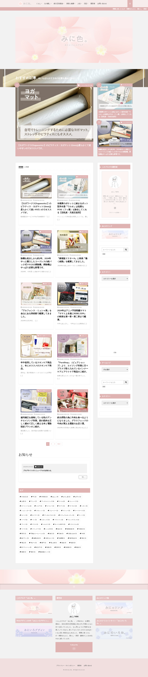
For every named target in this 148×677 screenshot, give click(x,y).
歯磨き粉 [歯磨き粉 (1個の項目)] (37, 538)
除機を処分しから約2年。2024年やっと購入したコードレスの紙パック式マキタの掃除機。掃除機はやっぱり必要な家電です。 (114, 151)
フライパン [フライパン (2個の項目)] (58, 519)
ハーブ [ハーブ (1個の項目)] (24, 519)
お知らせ (39, 467)
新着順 (21, 167)
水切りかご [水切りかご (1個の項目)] (49, 538)
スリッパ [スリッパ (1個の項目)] (66, 510)
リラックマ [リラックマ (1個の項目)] (36, 529)
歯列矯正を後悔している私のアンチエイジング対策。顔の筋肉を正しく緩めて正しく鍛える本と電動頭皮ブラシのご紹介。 (36, 422)
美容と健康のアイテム (45, 335)
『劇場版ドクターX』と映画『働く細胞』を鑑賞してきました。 (72, 260)
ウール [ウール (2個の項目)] (62, 501)
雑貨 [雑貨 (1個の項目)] (23, 552)
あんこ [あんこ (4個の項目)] (55, 496)
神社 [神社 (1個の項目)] (84, 538)
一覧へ (83, 477)
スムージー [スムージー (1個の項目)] (53, 510)
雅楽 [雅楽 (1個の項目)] (78, 547)
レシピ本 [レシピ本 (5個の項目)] (49, 529)
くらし (38, 3)
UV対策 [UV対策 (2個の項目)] (44, 496)
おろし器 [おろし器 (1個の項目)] (66, 496)
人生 (79, 3)
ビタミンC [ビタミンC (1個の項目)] (45, 519)
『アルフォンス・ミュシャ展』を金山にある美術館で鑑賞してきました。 (36, 313)
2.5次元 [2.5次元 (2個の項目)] (24, 496)
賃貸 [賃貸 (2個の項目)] (73, 542)
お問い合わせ (102, 3)
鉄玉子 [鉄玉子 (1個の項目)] (39, 547)
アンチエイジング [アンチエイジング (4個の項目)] (47, 501)
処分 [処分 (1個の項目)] (59, 529)
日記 (85, 3)
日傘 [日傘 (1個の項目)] (61, 533)
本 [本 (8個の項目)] (83, 533)
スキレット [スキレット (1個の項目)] (40, 510)
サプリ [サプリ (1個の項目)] (62, 506)
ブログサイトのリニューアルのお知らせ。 (38, 470)
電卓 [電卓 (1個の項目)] (33, 552)
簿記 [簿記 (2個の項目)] (23, 542)
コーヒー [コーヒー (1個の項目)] (50, 506)
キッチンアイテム (127, 84)
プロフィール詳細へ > (115, 212)
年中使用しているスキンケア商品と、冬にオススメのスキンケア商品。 (36, 365)
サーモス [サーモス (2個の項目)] (73, 506)
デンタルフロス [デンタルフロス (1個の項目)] (49, 515)
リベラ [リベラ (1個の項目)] (24, 529)
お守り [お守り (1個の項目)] (78, 496)
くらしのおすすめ (86, 85)
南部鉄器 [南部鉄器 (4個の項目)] (70, 529)
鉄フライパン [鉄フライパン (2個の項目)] (26, 547)
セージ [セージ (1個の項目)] (24, 515)
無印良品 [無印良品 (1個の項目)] (73, 538)
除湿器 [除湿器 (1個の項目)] (68, 547)
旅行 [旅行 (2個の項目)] (51, 533)
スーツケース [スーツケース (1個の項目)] (80, 510)
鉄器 (104, 254)
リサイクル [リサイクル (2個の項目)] (74, 524)
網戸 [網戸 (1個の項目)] (43, 542)
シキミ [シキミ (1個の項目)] (84, 506)
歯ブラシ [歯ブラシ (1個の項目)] (25, 538)
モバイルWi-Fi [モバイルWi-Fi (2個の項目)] (60, 524)
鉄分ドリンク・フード (81, 390)
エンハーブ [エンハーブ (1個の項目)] (73, 501)
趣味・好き (84, 231)
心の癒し (47, 3)
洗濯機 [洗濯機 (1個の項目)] (62, 538)
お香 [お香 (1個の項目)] (23, 501)
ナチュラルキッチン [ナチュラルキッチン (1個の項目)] (67, 515)
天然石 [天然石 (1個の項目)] (82, 529)
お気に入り (84, 335)
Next (59, 444)
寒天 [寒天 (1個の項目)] (23, 533)
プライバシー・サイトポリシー (65, 665)
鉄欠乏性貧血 (58, 3)
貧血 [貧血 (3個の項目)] (63, 542)
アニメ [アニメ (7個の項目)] (34, 501)
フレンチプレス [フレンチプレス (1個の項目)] (73, 519)
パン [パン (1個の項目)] (34, 519)
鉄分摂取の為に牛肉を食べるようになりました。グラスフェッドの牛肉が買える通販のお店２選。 (72, 420)
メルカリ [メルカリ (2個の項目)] (46, 524)
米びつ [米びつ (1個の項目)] (34, 542)
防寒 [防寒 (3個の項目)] (58, 547)
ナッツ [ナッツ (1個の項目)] (82, 515)
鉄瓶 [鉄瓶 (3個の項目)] (49, 547)
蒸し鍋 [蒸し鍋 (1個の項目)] (54, 542)
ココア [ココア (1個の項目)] (39, 506)
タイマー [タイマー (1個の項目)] (35, 515)
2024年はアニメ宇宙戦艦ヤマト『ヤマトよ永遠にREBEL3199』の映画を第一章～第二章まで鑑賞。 (71, 315)
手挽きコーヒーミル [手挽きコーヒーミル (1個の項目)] (38, 533)
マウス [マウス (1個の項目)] (35, 524)
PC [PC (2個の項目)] (34, 496)
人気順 (26, 167)
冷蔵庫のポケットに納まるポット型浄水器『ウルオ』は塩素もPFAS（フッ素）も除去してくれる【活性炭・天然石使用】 (115, 114)
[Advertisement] (115, 320)
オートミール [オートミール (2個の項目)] (26, 506)
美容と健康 (70, 3)
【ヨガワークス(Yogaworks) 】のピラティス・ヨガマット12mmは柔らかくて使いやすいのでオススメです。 (54, 146)
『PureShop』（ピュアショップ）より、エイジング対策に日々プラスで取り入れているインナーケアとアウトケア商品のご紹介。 (72, 367)
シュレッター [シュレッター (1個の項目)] (26, 510)
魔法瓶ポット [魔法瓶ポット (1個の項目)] (45, 552)
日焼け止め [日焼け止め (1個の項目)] (72, 533)
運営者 (92, 3)
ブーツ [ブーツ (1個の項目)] (24, 524)
